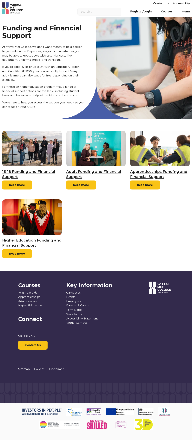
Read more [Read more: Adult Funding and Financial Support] (81, 185)
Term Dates (74, 310)
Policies (39, 369)
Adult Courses (27, 301)
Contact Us (161, 3)
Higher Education (30, 305)
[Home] (25, 8)
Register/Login (141, 11)
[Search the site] (116, 11)
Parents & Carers (119, 3)
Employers (142, 3)
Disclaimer (56, 369)
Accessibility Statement (82, 318)
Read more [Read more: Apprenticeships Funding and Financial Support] (145, 185)
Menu (186, 11)
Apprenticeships (29, 297)
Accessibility (181, 3)
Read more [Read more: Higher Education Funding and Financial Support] (17, 253)
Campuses (73, 292)
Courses (166, 11)
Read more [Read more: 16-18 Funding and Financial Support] (17, 185)
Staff (100, 3)
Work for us (74, 314)
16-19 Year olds (27, 292)
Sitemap (24, 369)
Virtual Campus (82, 3)
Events (70, 297)
